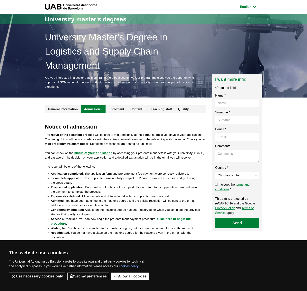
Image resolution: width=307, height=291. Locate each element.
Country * (221, 168)
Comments (222, 147)
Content (136, 110)
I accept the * (232, 188)
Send (237, 224)
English (251, 6)
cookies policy (128, 266)
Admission (92, 110)
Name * (220, 96)
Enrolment (116, 110)
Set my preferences (88, 276)
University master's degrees (92, 19)
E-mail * (220, 130)
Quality (183, 110)
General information (63, 110)
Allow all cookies (129, 276)
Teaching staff (161, 110)
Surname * (222, 113)
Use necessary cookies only (37, 276)
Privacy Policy (225, 209)
